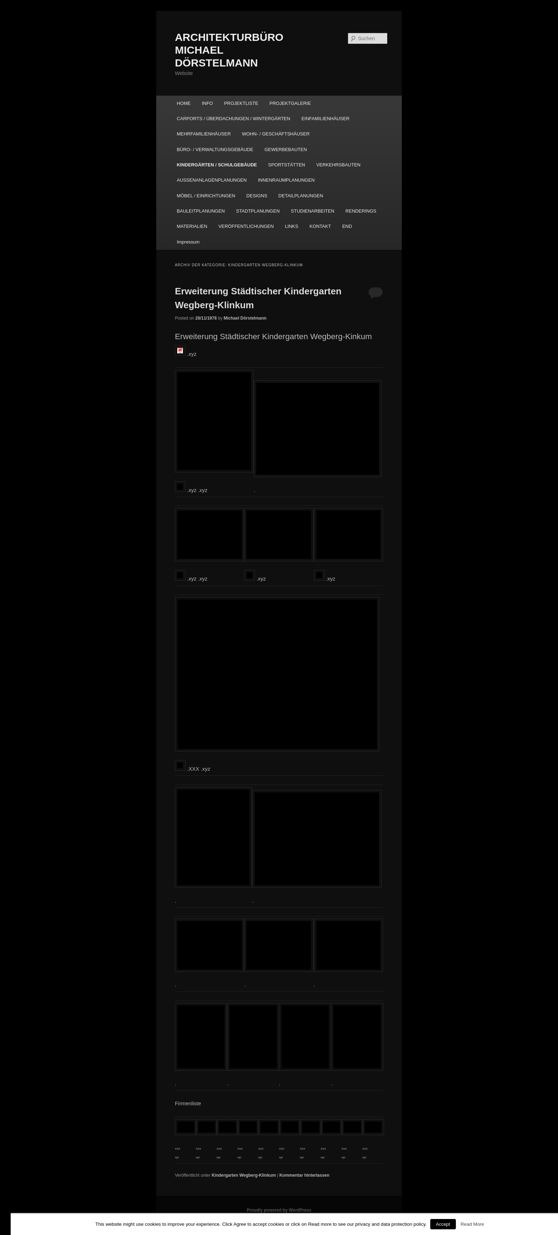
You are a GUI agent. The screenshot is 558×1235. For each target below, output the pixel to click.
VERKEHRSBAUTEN (338, 164)
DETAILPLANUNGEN (300, 195)
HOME (184, 103)
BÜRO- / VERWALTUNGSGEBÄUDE (215, 149)
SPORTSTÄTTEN (286, 164)
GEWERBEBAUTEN (285, 149)
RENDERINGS (361, 211)
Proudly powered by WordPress (279, 1210)
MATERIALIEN (192, 226)
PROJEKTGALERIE (290, 103)
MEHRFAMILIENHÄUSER (204, 134)
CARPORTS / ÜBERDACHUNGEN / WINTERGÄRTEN (233, 118)
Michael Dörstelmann (245, 318)
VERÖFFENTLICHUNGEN (246, 226)
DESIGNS (256, 195)
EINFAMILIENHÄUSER (325, 118)
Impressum (188, 242)
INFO (207, 103)
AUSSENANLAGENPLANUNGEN (212, 180)
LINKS (292, 226)
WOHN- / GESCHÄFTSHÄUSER (276, 134)
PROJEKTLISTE (241, 103)
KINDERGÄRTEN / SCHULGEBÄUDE (217, 164)
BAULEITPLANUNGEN (201, 211)
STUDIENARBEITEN (312, 211)
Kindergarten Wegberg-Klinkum (244, 1175)
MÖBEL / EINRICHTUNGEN (206, 195)
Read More (472, 1224)
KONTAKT (320, 226)
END (347, 226)
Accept (443, 1224)
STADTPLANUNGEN (258, 211)
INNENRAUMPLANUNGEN (286, 180)
